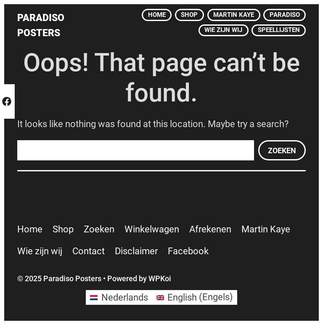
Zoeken (282, 150)
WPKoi (159, 278)
